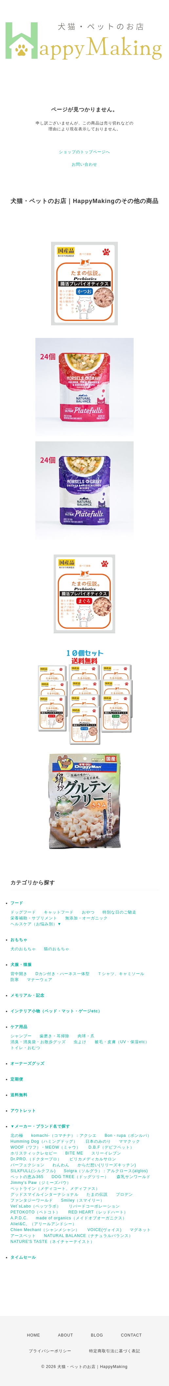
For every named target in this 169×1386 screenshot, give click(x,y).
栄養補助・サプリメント (33, 918)
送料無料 (19, 1095)
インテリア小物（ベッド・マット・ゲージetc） (56, 1011)
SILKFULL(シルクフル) (33, 1171)
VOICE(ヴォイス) (104, 1230)
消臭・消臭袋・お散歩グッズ (38, 1042)
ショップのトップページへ (84, 152)
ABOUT (65, 1335)
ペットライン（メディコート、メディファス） (55, 1188)
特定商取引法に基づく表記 (114, 1351)
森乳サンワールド (134, 1176)
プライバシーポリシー (50, 1351)
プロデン (124, 1194)
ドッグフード (23, 912)
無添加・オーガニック (86, 918)
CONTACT (131, 1335)
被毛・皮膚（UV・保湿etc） (122, 1042)
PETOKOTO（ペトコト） (35, 1212)
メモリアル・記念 (27, 995)
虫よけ (80, 1042)
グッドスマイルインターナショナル (44, 1194)
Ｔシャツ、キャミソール (121, 973)
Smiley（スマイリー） (82, 1200)
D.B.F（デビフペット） (111, 1147)
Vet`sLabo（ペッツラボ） (35, 1206)
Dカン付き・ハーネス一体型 (62, 973)
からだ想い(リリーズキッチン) (107, 1165)
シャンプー (21, 1036)
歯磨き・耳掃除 (54, 1036)
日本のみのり (98, 1141)
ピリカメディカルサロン (92, 1159)
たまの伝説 (97, 1194)
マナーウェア (39, 979)
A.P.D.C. (19, 1218)
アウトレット (23, 1110)
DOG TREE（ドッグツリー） (79, 1176)
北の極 (16, 1135)
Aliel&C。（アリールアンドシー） (43, 1224)
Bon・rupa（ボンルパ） (127, 1135)
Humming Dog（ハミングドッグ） (44, 1141)
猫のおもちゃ (56, 949)
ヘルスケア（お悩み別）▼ (36, 924)
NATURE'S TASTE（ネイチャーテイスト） (52, 1241)
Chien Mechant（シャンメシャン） (45, 1230)
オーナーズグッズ (27, 1063)
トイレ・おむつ (25, 1047)
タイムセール (23, 1257)
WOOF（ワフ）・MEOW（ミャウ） (45, 1147)
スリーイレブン (106, 1153)
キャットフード (59, 912)
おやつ (88, 912)
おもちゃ (19, 939)
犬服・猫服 (21, 964)
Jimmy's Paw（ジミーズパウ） (40, 1182)
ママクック (129, 1141)
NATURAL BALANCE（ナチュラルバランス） (88, 1235)
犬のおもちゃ (23, 949)
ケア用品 (19, 1027)
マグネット (140, 1230)
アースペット (23, 1235)
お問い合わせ (84, 164)
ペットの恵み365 (27, 1176)
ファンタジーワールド (31, 1200)
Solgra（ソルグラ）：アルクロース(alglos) (106, 1171)
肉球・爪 (86, 1036)
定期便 (16, 1079)
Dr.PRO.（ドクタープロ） (36, 1159)
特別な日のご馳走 (120, 912)
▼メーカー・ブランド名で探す (40, 1126)
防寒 (14, 979)
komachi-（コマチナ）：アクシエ (64, 1135)
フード (16, 903)
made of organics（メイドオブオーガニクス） (81, 1218)
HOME (33, 1335)
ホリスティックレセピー (33, 1153)
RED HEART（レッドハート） (98, 1212)
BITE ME (74, 1153)
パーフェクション (27, 1165)
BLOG (97, 1335)
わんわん (60, 1165)
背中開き (19, 973)
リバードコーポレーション (94, 1206)
